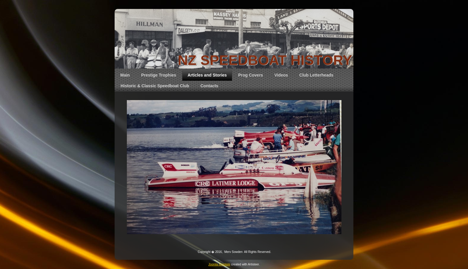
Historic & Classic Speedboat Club (155, 85)
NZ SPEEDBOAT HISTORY (265, 60)
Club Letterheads (316, 75)
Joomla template (219, 264)
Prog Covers (250, 75)
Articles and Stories (207, 75)
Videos (281, 75)
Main (125, 75)
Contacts (209, 85)
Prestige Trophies (158, 75)
